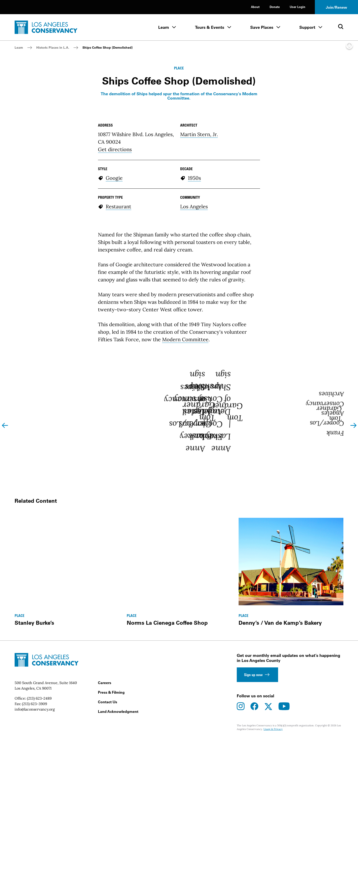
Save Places (261, 27)
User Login (297, 7)
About (255, 7)
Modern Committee (185, 500)
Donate (275, 7)
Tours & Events (209, 27)
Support (307, 27)
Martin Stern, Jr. (199, 295)
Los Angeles (194, 367)
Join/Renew (336, 7)
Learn (163, 27)
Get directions (115, 310)
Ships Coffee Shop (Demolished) (107, 47)
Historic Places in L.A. (52, 47)
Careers (104, 866)
